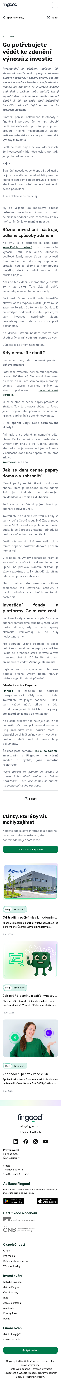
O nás (6, 1250)
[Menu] (55, 5)
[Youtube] (45, 1141)
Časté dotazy (10, 1292)
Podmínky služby (34, 1376)
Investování (10, 462)
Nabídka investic (12, 1282)
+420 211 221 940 (30, 1131)
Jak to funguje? (12, 1334)
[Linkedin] (15, 1141)
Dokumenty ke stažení (15, 1261)
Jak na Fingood (11, 1287)
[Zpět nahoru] (30, 1350)
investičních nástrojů (17, 247)
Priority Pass (10, 1313)
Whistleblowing (11, 1266)
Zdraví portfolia (12, 1303)
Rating (6, 1318)
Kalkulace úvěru (12, 1339)
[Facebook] (25, 1141)
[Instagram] (35, 1141)
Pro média (9, 1256)
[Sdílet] (52, 18)
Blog (5, 1297)
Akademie (8, 1308)
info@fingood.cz (29, 1126)
